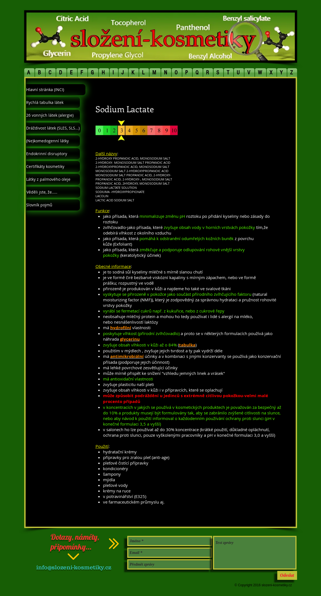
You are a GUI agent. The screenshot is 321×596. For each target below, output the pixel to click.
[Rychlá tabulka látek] (53, 102)
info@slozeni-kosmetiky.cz (73, 567)
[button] (29, 72)
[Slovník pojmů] (53, 205)
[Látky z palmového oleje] (53, 179)
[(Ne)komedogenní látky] (53, 140)
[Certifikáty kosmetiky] (53, 166)
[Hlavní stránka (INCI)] (55, 89)
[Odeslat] (287, 575)
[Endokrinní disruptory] (53, 153)
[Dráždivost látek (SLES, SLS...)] (53, 128)
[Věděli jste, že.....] (53, 192)
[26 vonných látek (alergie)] (53, 115)
